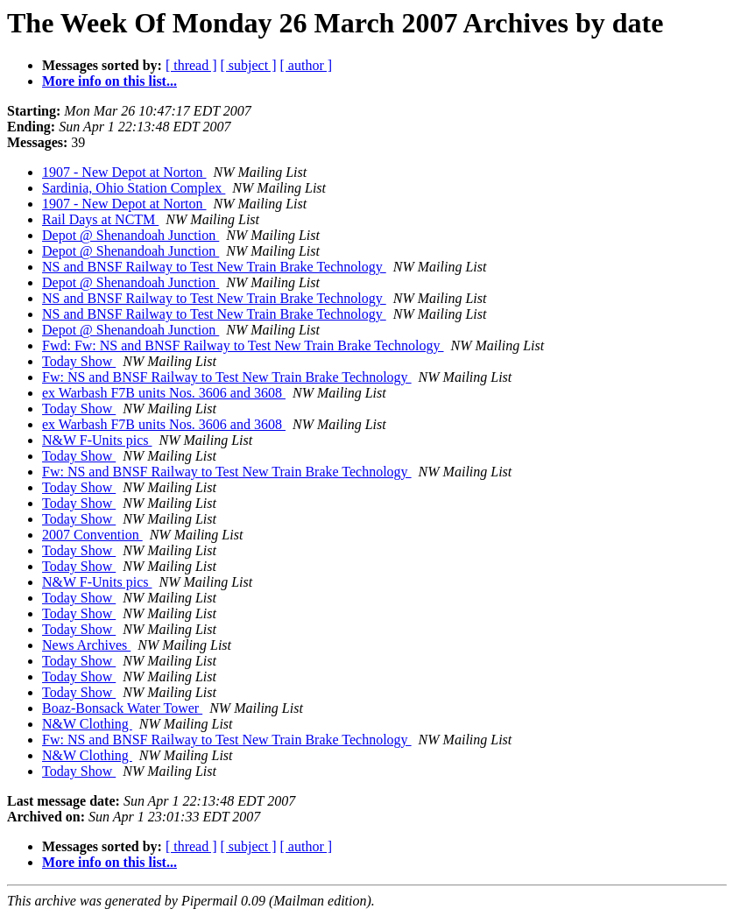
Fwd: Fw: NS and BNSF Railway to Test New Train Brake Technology (243, 345)
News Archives (86, 645)
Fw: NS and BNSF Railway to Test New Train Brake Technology (227, 377)
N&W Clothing (87, 723)
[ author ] (306, 65)
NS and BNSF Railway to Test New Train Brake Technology (214, 266)
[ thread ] (191, 65)
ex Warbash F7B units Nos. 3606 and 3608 (164, 392)
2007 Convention (92, 534)
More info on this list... (109, 81)
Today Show (79, 361)
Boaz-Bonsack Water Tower (122, 708)
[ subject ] (249, 65)
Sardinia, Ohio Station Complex (133, 187)
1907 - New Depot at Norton (124, 172)
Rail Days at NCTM (100, 219)
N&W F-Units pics (97, 440)
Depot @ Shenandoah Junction (130, 235)
